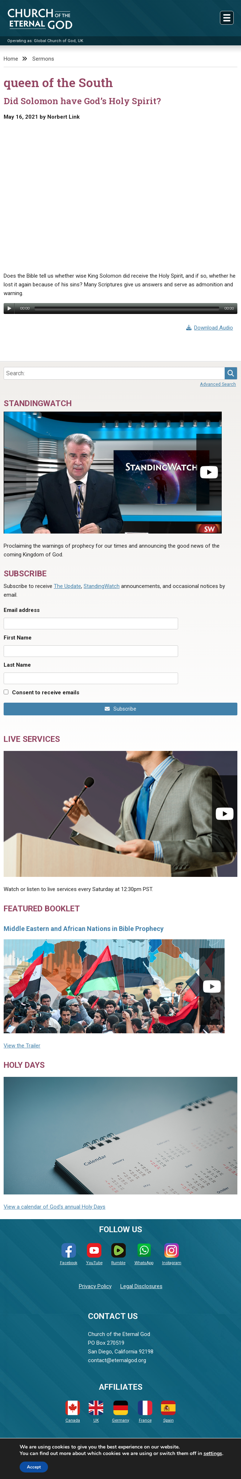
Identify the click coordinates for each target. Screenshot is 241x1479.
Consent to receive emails (45, 692)
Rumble (118, 1254)
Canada (72, 1412)
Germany (120, 1412)
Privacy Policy (95, 1286)
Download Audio (209, 327)
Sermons (43, 59)
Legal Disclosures (141, 1286)
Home (11, 59)
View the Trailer (22, 1045)
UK (96, 1412)
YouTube (94, 1254)
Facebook (68, 1254)
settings (213, 1453)
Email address (22, 610)
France (145, 1412)
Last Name (17, 665)
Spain (168, 1412)
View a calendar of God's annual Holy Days (54, 1207)
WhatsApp (143, 1254)
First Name (18, 637)
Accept (34, 1467)
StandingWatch (102, 586)
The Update (67, 586)
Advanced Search (218, 384)
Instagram (171, 1254)
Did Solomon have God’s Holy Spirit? (82, 101)
